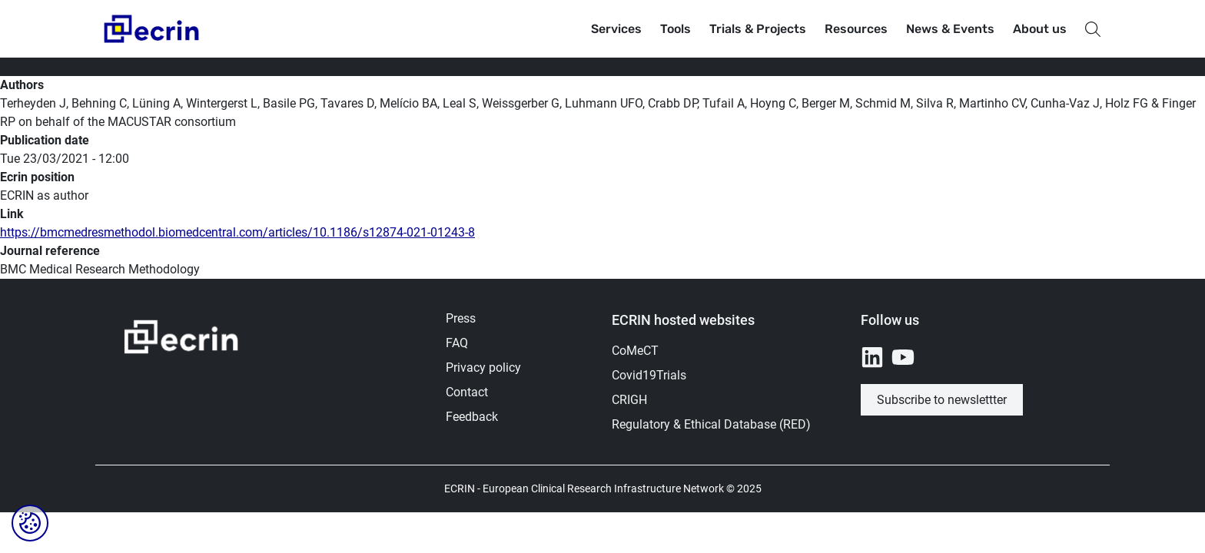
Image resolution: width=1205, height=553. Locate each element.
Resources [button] (856, 29)
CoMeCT (635, 350)
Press (461, 318)
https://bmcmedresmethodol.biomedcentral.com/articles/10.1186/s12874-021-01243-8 (237, 232)
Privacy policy (483, 367)
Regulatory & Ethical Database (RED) (711, 424)
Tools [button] (675, 29)
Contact (467, 392)
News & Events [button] (950, 29)
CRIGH (629, 399)
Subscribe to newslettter (942, 399)
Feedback (472, 416)
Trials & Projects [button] (757, 29)
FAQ (457, 343)
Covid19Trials (649, 375)
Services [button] (616, 29)
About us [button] (1040, 29)
